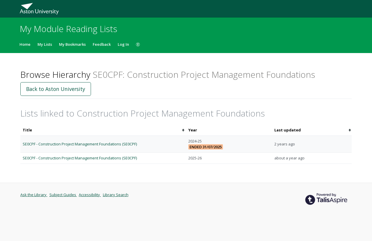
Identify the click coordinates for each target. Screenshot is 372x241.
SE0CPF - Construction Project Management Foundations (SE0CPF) (80, 144)
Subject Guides (63, 194)
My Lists (44, 44)
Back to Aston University (55, 88)
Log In (123, 44)
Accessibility (90, 194)
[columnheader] (103, 130)
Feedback (102, 44)
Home (25, 44)
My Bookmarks (72, 44)
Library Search (115, 194)
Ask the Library (33, 194)
